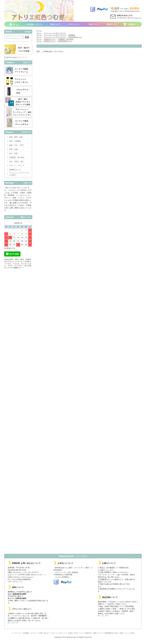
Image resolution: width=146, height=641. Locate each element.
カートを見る (130, 633)
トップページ (16, 633)
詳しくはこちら (13, 622)
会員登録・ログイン (30, 633)
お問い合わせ (43, 633)
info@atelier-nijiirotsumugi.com (22, 577)
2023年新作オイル (75, 37)
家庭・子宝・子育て (16, 145)
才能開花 (71, 35)
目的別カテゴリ (50, 39)
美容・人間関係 (15, 141)
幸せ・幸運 (13, 153)
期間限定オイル (15, 170)
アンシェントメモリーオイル (55, 33)
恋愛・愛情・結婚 (16, 137)
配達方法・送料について (93, 633)
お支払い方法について (75, 633)
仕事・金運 (13, 149)
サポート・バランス (16, 166)
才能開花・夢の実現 (16, 157)
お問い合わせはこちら (15, 581)
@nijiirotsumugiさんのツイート (16, 57)
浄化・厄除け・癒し (16, 162)
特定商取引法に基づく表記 (114, 633)
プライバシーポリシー (58, 633)
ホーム (39, 31)
